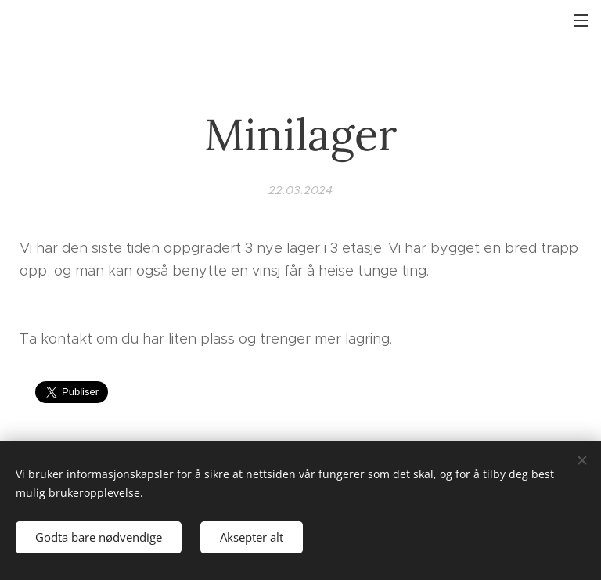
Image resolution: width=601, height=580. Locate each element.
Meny (581, 20)
